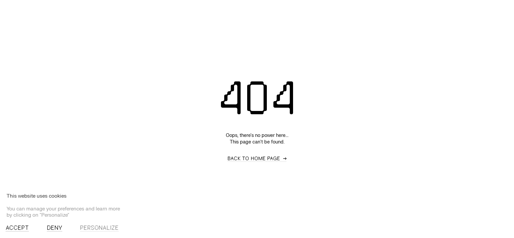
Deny (54, 228)
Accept (17, 228)
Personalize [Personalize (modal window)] (99, 228)
